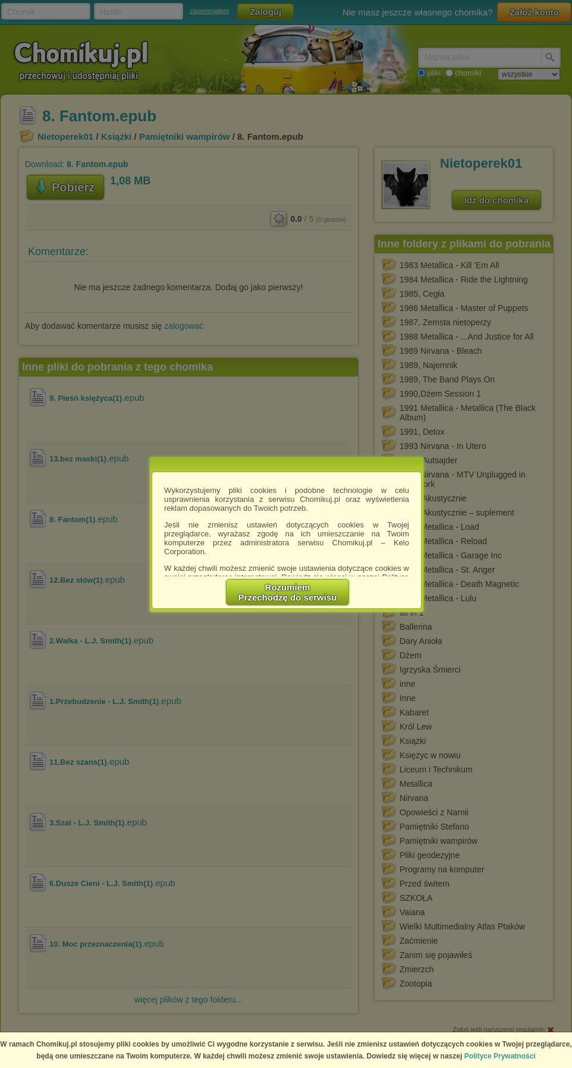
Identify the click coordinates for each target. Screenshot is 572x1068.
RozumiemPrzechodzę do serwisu (287, 592)
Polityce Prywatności (500, 1056)
